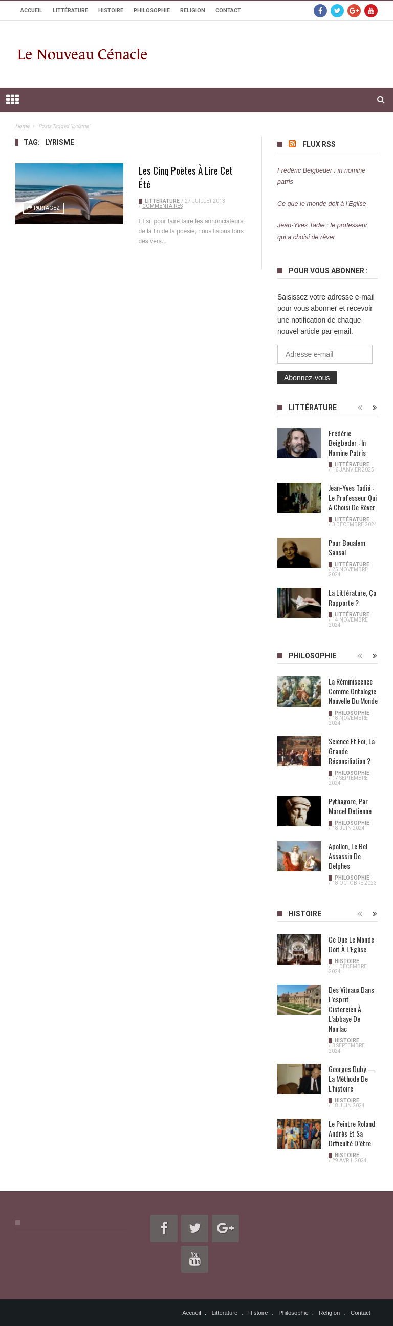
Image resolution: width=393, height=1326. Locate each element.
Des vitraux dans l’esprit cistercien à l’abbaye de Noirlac (351, 1009)
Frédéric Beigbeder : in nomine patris (347, 442)
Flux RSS (319, 144)
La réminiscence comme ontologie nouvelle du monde (353, 691)
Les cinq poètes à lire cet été (186, 177)
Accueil (31, 10)
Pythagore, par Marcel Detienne (350, 806)
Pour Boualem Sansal (347, 547)
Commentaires (162, 206)
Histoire (110, 10)
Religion (192, 10)
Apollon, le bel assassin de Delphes (348, 856)
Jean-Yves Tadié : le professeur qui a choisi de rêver (353, 497)
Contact (228, 10)
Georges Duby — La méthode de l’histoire (352, 1078)
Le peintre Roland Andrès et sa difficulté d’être (352, 1133)
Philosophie (152, 10)
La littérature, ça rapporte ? (352, 597)
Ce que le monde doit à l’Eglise (321, 203)
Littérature (70, 10)
